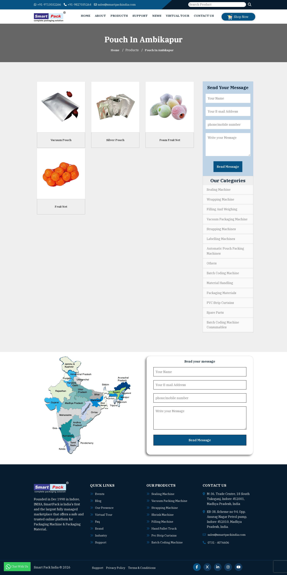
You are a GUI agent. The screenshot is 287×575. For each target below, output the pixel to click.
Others (212, 263)
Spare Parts (215, 312)
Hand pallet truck (164, 528)
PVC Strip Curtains (220, 302)
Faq (97, 521)
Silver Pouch (115, 140)
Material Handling (220, 283)
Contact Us (204, 16)
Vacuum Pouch (61, 140)
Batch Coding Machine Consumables (223, 324)
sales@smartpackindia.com (121, 4)
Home (85, 16)
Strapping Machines (221, 229)
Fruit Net (61, 206)
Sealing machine (163, 494)
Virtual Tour (177, 16)
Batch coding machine (167, 542)
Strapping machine (165, 507)
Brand (99, 528)
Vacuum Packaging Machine (227, 219)
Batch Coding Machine (223, 273)
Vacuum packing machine (170, 500)
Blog (98, 500)
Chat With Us (17, 566)
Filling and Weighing (222, 209)
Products (119, 16)
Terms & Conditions (144, 567)
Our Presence (105, 507)
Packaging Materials (221, 293)
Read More (57, 529)
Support (140, 16)
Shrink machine (162, 514)
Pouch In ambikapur (159, 50)
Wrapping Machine (220, 199)
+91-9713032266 (49, 4)
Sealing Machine (219, 189)
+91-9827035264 (81, 4)
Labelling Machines (221, 239)
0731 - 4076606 (220, 542)
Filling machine (162, 521)
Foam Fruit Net (169, 140)
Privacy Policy (116, 567)
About (100, 16)
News (156, 16)
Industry (101, 535)
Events (100, 494)
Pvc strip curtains (164, 535)
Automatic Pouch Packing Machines (225, 251)
